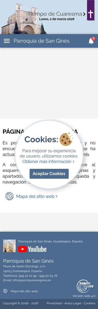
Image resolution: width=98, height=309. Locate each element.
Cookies (89, 303)
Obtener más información (49, 161)
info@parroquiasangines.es (32, 280)
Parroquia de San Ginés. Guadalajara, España (50, 241)
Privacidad (54, 303)
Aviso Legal (73, 303)
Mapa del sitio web (37, 196)
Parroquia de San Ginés (42, 41)
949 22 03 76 (48, 276)
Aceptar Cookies (49, 173)
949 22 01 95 (27, 276)
